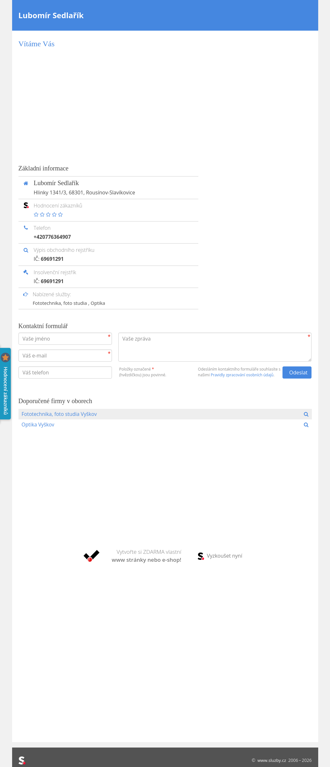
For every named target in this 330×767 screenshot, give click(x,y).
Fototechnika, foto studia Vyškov (60, 413)
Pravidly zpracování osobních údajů (242, 374)
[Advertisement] (165, 106)
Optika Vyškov (38, 424)
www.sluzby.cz (271, 760)
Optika (99, 302)
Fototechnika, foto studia (61, 302)
